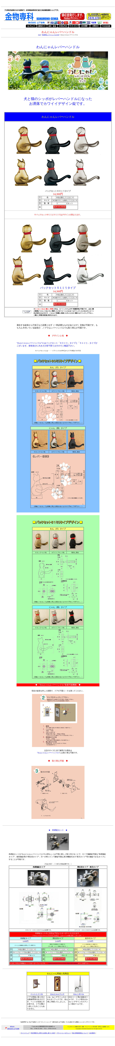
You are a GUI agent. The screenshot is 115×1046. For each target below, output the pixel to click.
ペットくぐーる (37, 994)
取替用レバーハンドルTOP (50, 35)
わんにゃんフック (57, 994)
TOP (39, 35)
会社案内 (92, 1033)
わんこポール (78, 994)
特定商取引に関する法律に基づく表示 (43, 1033)
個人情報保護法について (80, 1033)
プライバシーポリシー (64, 1033)
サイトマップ (25, 1033)
